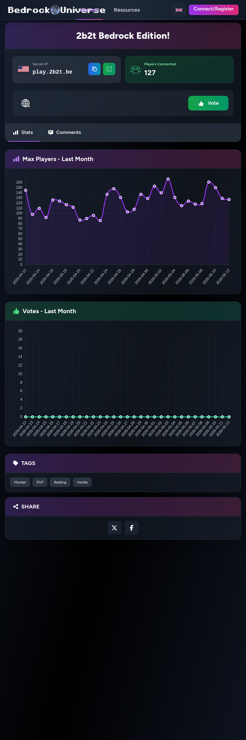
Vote (208, 103)
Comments (64, 132)
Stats (23, 132)
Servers (89, 9)
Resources (127, 9)
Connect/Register (214, 9)
